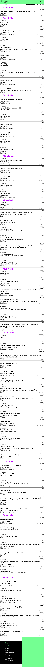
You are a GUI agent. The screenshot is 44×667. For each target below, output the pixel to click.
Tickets (41, 9)
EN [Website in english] (41, 1)
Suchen (14, 4)
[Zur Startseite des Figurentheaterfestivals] (4, 2)
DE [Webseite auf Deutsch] (39, 1)
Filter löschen (39, 4)
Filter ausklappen (30, 4)
